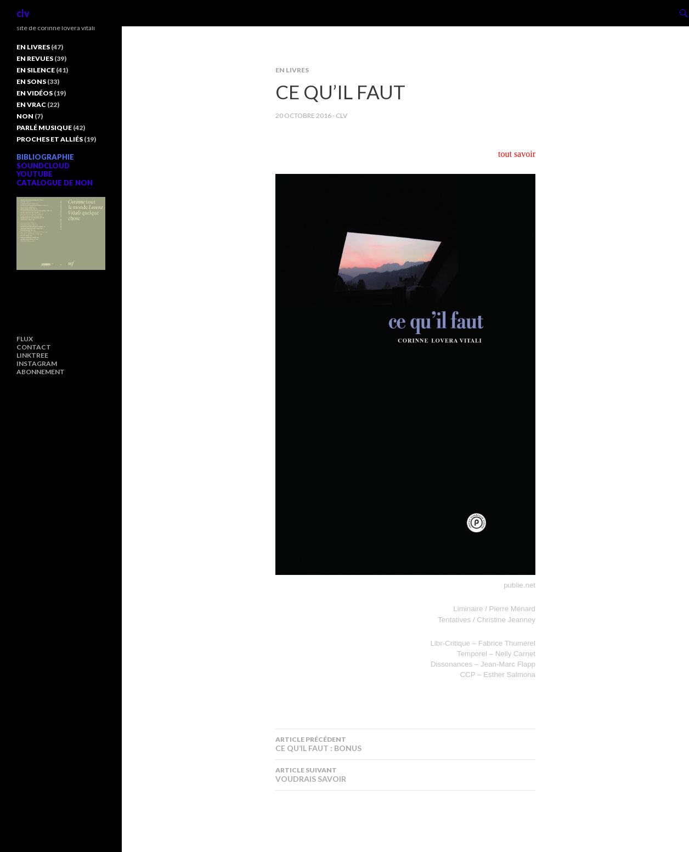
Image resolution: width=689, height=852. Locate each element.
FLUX (24, 339)
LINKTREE (32, 355)
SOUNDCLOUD (43, 165)
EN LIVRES (292, 70)
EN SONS (31, 81)
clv (23, 13)
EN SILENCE (35, 70)
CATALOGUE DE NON (54, 182)
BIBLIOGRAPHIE (45, 157)
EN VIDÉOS (34, 93)
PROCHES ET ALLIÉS (49, 139)
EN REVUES (34, 58)
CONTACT (33, 347)
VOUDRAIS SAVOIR (405, 774)
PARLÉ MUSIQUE (44, 127)
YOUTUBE (34, 174)
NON (24, 116)
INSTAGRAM (36, 363)
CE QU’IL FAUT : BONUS (405, 744)
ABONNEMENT (40, 372)
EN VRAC (31, 104)
